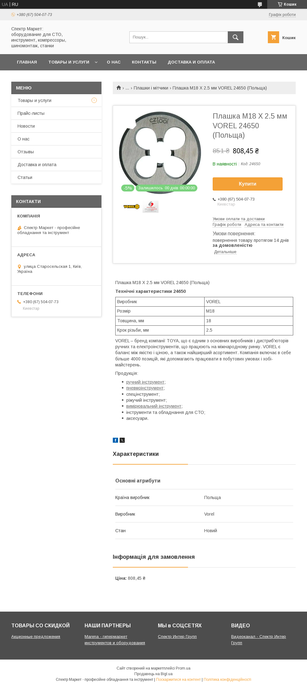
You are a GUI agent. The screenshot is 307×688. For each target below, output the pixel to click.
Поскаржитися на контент (178, 679)
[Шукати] (235, 37)
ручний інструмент (145, 382)
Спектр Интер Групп (177, 636)
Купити (248, 183)
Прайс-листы (31, 113)
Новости (26, 126)
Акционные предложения (35, 636)
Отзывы (26, 151)
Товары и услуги (68, 62)
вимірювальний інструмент (153, 406)
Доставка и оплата (191, 62)
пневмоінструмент (145, 387)
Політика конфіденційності (227, 679)
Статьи (25, 177)
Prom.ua (183, 668)
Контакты (144, 62)
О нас (114, 62)
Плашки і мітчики (151, 87)
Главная (27, 62)
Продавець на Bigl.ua (153, 674)
